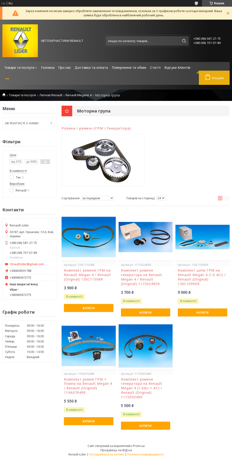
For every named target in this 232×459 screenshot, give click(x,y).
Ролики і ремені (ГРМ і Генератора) (96, 128)
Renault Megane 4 (78, 95)
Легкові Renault (51, 95)
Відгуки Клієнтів (177, 67)
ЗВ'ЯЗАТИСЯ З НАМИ (22, 123)
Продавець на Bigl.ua (116, 450)
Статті (155, 67)
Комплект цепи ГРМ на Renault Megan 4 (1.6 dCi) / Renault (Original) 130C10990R (202, 277)
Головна (47, 67)
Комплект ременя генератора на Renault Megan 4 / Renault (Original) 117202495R (141, 277)
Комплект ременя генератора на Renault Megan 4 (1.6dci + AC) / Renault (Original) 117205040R (141, 388)
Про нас (64, 67)
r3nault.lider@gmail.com (27, 264)
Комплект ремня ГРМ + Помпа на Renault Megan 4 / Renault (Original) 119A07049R (88, 386)
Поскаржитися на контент (106, 454)
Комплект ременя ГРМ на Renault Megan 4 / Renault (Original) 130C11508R (87, 274)
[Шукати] (184, 41)
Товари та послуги (19, 67)
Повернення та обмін (129, 67)
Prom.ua (139, 446)
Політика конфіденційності (145, 454)
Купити (89, 308)
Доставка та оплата (91, 67)
